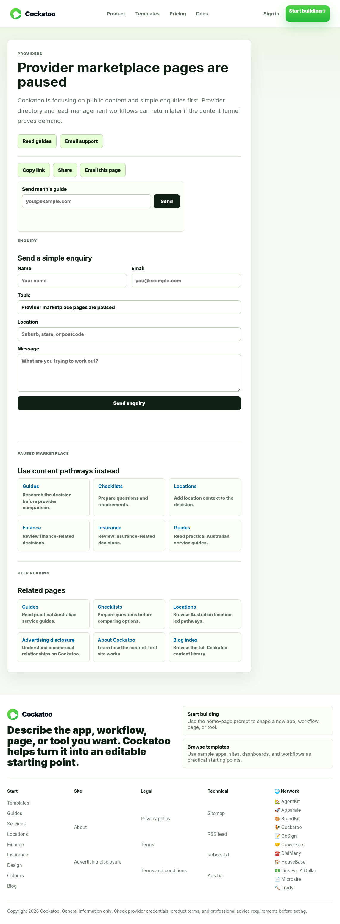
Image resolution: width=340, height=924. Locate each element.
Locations (17, 834)
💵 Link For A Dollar (295, 870)
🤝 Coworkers (290, 844)
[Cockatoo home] (32, 13)
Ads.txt (215, 875)
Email (186, 276)
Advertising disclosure (97, 862)
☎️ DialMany (288, 853)
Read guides (37, 141)
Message (129, 369)
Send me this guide (101, 197)
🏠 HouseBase (290, 862)
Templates (147, 14)
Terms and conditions (164, 870)
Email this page (103, 170)
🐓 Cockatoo (288, 827)
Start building (307, 14)
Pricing (178, 14)
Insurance (17, 855)
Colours (15, 875)
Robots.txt (218, 855)
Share (65, 170)
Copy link (34, 170)
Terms (147, 844)
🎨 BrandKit (287, 819)
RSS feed (217, 834)
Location (129, 330)
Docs (202, 14)
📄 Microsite (288, 879)
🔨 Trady (284, 888)
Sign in (271, 14)
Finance (15, 844)
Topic (129, 303)
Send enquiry (129, 403)
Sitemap (216, 813)
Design (14, 865)
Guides (14, 813)
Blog (12, 886)
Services (16, 824)
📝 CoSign (286, 836)
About (80, 827)
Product (116, 14)
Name (72, 276)
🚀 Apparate (288, 810)
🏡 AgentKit (287, 801)
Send (166, 201)
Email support (81, 141)
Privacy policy (156, 819)
